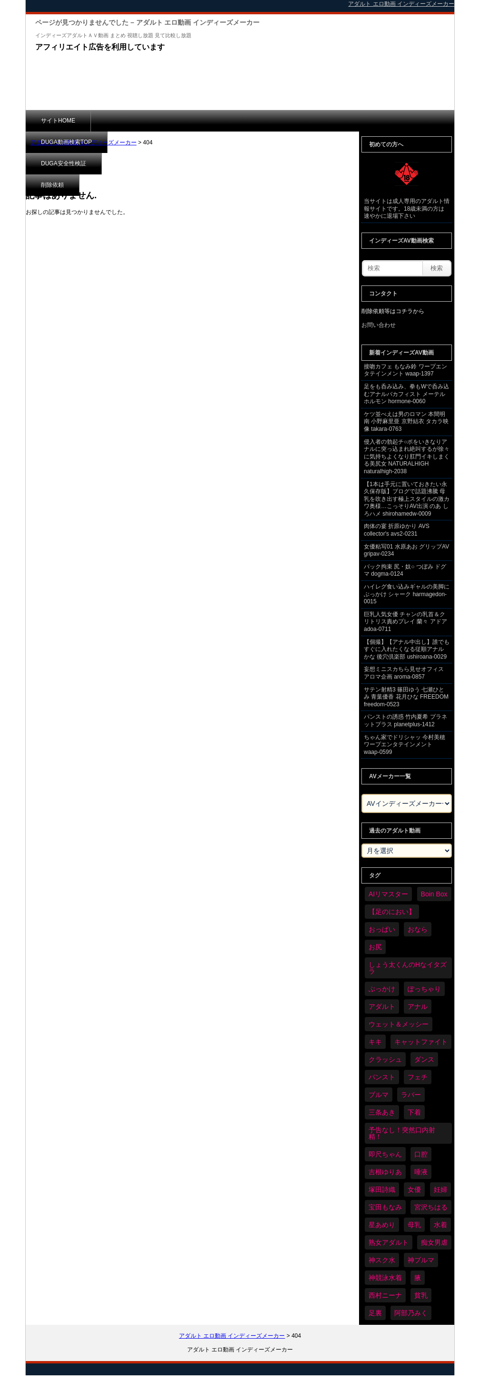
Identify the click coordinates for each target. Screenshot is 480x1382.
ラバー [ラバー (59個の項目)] (411, 1094)
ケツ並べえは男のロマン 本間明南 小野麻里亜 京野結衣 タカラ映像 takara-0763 (406, 421)
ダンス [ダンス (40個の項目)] (424, 1059)
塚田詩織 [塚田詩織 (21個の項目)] (382, 1189)
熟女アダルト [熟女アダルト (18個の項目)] (389, 1242)
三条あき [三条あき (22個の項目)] (382, 1112)
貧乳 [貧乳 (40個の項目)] (421, 1295)
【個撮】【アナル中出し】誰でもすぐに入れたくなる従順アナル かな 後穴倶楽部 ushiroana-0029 (407, 649)
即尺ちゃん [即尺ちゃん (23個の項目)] (385, 1154)
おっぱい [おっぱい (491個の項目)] (382, 929)
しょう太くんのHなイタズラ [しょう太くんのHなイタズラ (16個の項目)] (408, 968)
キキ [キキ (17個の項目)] (375, 1042)
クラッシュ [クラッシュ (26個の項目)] (385, 1059)
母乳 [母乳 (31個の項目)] (414, 1225)
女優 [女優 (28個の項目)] (414, 1189)
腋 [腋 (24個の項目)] (417, 1277)
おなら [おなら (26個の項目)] (418, 929)
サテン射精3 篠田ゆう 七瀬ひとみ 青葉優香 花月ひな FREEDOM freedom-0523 (406, 697)
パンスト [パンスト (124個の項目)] (382, 1077)
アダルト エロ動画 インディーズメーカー (83, 142)
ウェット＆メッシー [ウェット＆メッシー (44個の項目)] (399, 1024)
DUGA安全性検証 (210, 120)
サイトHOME (58, 120)
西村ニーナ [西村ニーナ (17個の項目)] (385, 1295)
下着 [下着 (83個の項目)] (414, 1112)
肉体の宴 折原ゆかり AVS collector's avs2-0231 (397, 530)
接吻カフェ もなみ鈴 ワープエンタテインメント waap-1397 (405, 370)
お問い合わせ (378, 325)
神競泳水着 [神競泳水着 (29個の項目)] (385, 1277)
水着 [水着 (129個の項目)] (440, 1225)
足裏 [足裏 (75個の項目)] (375, 1313)
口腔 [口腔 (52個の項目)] (421, 1154)
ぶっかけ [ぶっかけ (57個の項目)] (382, 989)
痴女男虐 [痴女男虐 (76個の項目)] (434, 1242)
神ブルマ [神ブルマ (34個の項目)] (421, 1260)
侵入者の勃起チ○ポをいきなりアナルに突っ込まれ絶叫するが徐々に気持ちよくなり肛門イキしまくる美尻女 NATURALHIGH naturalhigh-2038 (407, 456)
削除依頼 (275, 120)
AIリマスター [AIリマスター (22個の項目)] (388, 894)
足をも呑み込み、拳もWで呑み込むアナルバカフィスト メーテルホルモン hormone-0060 (406, 394)
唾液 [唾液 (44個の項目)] (421, 1172)
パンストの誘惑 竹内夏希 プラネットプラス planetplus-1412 (405, 720)
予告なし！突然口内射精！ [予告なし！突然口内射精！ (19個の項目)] (402, 1133)
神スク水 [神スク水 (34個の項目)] (382, 1260)
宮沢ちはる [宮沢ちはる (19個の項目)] (431, 1207)
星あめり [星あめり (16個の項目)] (382, 1225)
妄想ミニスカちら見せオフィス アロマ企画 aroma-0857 (404, 673)
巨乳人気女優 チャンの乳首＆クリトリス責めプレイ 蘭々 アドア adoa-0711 (405, 621)
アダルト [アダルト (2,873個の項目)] (382, 1006)
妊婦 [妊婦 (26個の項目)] (440, 1189)
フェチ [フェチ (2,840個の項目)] (418, 1077)
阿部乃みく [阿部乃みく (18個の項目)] (411, 1313)
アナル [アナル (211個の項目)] (418, 1006)
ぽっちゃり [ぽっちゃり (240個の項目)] (424, 989)
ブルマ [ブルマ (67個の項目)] (379, 1094)
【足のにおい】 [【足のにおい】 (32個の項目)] (392, 911)
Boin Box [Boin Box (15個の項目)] (434, 894)
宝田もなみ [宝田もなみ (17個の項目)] (385, 1207)
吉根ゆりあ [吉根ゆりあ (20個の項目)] (385, 1172)
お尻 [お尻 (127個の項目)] (375, 947)
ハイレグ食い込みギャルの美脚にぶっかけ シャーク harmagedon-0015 (407, 594)
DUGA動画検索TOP (131, 120)
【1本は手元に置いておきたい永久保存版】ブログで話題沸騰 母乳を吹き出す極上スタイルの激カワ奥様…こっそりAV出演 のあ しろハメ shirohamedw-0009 (407, 499)
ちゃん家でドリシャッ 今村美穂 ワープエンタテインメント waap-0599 (404, 744)
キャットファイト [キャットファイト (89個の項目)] (421, 1042)
